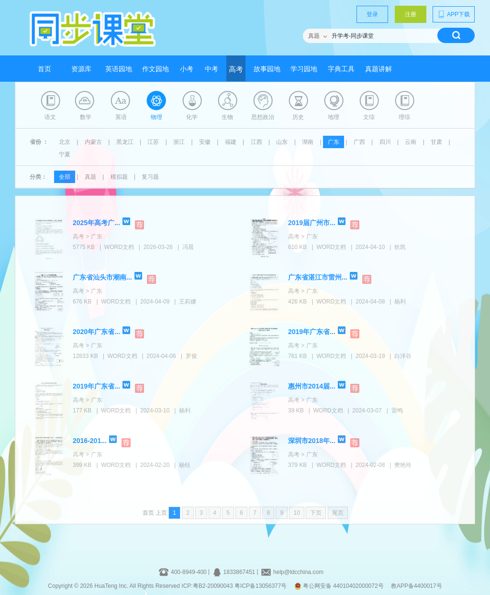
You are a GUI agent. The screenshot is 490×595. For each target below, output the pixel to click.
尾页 (338, 512)
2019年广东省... (311, 331)
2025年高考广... (96, 223)
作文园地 (155, 69)
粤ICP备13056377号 (260, 586)
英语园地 (118, 69)
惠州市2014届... (311, 386)
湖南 (307, 142)
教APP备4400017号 (416, 586)
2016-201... (90, 440)
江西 (256, 142)
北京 (64, 142)
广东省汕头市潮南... (102, 277)
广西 (359, 142)
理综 (404, 117)
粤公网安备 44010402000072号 (339, 586)
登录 (372, 14)
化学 (192, 117)
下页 (316, 512)
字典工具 (341, 69)
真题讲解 (378, 69)
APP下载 (453, 14)
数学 (85, 117)
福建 (230, 142)
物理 (156, 117)
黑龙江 (125, 142)
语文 (50, 117)
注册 (410, 14)
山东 (282, 142)
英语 (121, 117)
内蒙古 (93, 142)
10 (296, 512)
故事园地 (267, 69)
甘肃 (436, 142)
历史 (298, 117)
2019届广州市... (311, 223)
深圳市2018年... (311, 440)
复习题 (150, 176)
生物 (227, 117)
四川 (385, 142)
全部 (64, 176)
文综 (369, 117)
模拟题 (119, 176)
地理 (333, 117)
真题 (90, 176)
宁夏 (64, 154)
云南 (410, 142)
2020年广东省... (96, 331)
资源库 (81, 69)
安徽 (205, 142)
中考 (211, 69)
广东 (333, 142)
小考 (186, 69)
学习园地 (303, 69)
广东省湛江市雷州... (317, 277)
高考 (236, 69)
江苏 (153, 142)
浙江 (179, 142)
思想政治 (262, 117)
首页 (44, 69)
